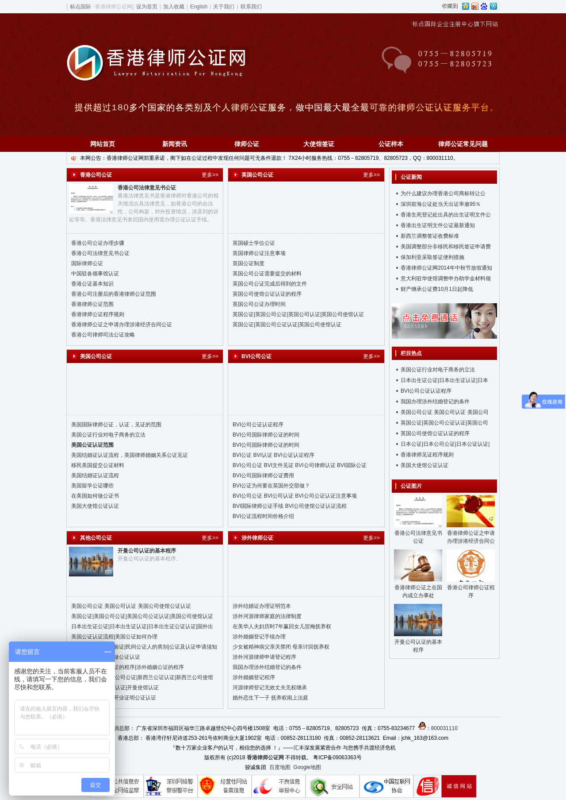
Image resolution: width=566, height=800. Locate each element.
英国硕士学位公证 (254, 243)
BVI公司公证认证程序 (258, 424)
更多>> (210, 175)
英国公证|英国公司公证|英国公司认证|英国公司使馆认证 (298, 314)
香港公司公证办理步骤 (97, 243)
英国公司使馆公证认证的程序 (267, 294)
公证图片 (411, 486)
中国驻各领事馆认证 (95, 274)
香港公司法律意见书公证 (147, 188)
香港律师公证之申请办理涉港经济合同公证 (121, 324)
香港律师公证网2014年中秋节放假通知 (446, 268)
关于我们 (223, 7)
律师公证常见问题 (463, 143)
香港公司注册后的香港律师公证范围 (113, 294)
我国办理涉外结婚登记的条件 (267, 667)
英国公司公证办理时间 (259, 304)
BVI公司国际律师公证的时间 (266, 435)
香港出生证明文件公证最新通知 (438, 225)
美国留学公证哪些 (92, 486)
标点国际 (80, 7)
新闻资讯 (174, 143)
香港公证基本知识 (92, 284)
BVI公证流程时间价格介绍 (263, 516)
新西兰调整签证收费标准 (430, 236)
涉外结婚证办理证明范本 (262, 606)
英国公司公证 (257, 175)
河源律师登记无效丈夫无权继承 (270, 687)
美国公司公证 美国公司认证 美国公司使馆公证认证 (131, 606)
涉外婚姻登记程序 (254, 677)
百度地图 (280, 767)
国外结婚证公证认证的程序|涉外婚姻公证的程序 (127, 667)
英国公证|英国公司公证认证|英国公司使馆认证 (287, 324)
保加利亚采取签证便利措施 (432, 257)
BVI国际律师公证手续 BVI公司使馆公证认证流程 (290, 506)
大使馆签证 (318, 143)
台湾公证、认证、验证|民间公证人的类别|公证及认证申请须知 (144, 647)
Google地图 (307, 767)
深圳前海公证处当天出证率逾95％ (441, 204)
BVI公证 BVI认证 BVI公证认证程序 (273, 455)
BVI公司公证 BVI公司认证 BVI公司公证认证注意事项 (295, 496)
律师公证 (246, 143)
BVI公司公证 (256, 356)
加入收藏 (173, 7)
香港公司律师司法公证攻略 (103, 335)
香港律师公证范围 (92, 304)
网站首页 (102, 143)
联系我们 (251, 7)
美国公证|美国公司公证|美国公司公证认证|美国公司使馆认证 (142, 616)
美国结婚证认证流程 (95, 475)
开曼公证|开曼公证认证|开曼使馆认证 (115, 687)
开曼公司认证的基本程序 (147, 551)
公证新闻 (411, 177)
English (198, 7)
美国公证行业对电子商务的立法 (108, 435)
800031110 (444, 728)
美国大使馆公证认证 (95, 506)
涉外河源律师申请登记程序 (264, 657)
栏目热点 (411, 353)
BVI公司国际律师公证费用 (263, 475)
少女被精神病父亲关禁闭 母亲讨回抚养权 (281, 647)
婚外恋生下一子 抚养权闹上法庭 (270, 698)
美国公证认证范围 (92, 445)
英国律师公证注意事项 (259, 253)
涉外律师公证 (257, 538)
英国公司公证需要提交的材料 (267, 274)
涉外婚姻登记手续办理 (259, 637)
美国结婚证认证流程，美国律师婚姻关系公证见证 (129, 455)
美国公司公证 (96, 356)
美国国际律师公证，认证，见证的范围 (116, 424)
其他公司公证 (96, 538)
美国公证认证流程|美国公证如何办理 (114, 637)
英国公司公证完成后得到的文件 (270, 284)
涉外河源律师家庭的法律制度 (267, 616)
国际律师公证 (87, 263)
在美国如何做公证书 (95, 496)
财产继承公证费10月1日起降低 (437, 289)
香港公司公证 (96, 175)
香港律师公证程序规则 (97, 314)
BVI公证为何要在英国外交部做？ (271, 486)
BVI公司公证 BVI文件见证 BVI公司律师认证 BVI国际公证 (300, 465)
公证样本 (391, 143)
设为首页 (146, 7)
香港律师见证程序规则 (427, 455)
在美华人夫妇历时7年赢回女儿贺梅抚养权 (282, 626)
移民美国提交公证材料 (97, 465)
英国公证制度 (248, 263)
